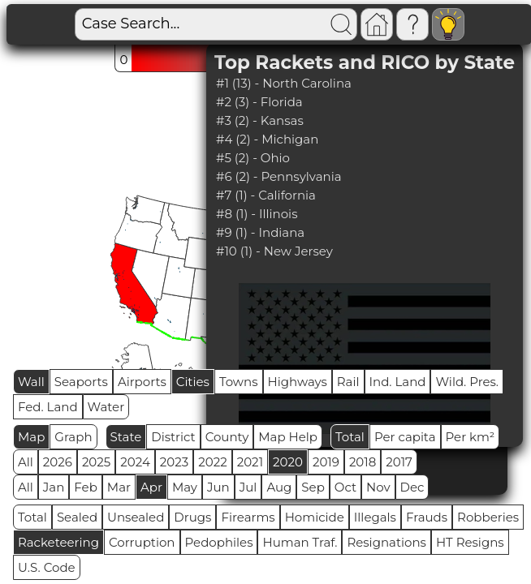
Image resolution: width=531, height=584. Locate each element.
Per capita (405, 436)
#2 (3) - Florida (259, 102)
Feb (85, 487)
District (173, 436)
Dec (412, 487)
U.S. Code (47, 567)
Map (31, 436)
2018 (362, 462)
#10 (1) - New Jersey (274, 251)
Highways (297, 381)
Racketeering (58, 542)
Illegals (375, 517)
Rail (348, 381)
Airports (142, 381)
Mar (119, 487)
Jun (218, 487)
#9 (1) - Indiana (260, 232)
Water (106, 406)
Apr (151, 487)
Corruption (142, 542)
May (184, 487)
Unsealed (135, 517)
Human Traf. (299, 542)
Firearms (247, 517)
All (25, 462)
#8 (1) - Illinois (257, 213)
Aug (278, 487)
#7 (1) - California (266, 195)
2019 (326, 462)
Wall (31, 381)
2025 (96, 462)
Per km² (470, 436)
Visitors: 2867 (465, 24)
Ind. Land (397, 381)
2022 (212, 462)
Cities (192, 381)
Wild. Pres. (467, 381)
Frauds (426, 517)
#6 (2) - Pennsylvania (279, 176)
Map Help (287, 436)
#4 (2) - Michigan (267, 139)
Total (350, 436)
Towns (238, 381)
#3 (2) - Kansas (260, 120)
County (227, 436)
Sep (312, 487)
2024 (135, 462)
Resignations (386, 542)
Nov (378, 487)
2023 (174, 462)
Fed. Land (48, 406)
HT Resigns (470, 542)
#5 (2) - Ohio (253, 157)
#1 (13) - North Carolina (284, 83)
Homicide (314, 517)
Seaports (81, 381)
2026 (57, 462)
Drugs (192, 517)
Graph (73, 436)
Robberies (488, 517)
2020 (288, 462)
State (126, 436)
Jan (54, 487)
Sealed (77, 517)
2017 (399, 462)
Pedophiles (219, 542)
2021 (250, 462)
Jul (248, 487)
